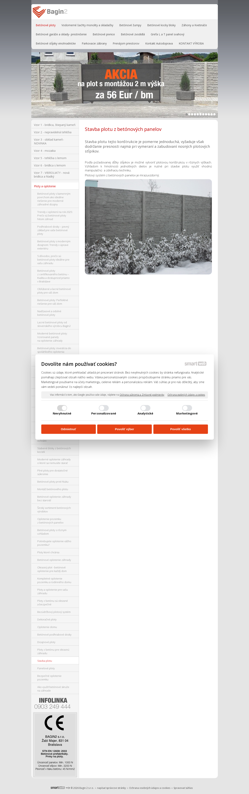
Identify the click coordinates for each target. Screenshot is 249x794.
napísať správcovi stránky (111, 788)
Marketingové (187, 413)
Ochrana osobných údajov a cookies (186, 394)
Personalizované (103, 413)
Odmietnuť (68, 429)
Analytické (145, 413)
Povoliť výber (124, 429)
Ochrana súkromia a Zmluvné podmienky (142, 394)
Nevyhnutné (62, 413)
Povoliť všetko (180, 429)
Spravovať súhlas (183, 788)
